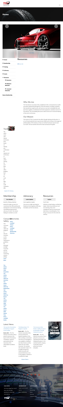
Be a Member (10, 199)
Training (5, 67)
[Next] (56, 41)
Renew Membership (7, 95)
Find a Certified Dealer (6, 318)
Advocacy (6, 70)
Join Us (20, 390)
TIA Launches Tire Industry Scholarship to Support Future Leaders (10, 328)
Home (31, 388)
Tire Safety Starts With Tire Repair (6, 293)
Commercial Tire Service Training (44, 392)
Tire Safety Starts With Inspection (6, 269)
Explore (49, 199)
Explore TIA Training (8, 191)
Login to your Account (23, 388)
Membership (6, 63)
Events (5, 74)
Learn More (31, 52)
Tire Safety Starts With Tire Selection (6, 277)
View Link (21, 64)
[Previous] (7, 41)
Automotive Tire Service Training (44, 388)
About (5, 59)
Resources (6, 77)
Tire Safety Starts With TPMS (5, 302)
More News (24, 359)
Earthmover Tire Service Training (44, 395)
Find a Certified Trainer (12, 223)
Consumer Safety (33, 396)
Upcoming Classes (44, 401)
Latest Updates (29, 199)
